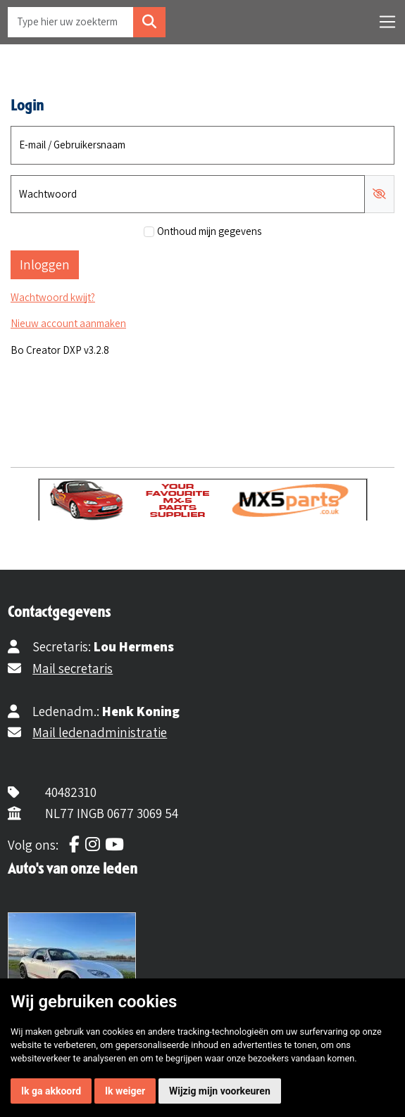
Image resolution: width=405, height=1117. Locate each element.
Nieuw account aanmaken (68, 323)
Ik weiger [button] (125, 1091)
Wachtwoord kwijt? (53, 297)
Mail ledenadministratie (99, 732)
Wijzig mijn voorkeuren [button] (219, 1091)
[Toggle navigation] (387, 22)
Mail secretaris (72, 668)
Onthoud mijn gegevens (209, 231)
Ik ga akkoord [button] (51, 1091)
